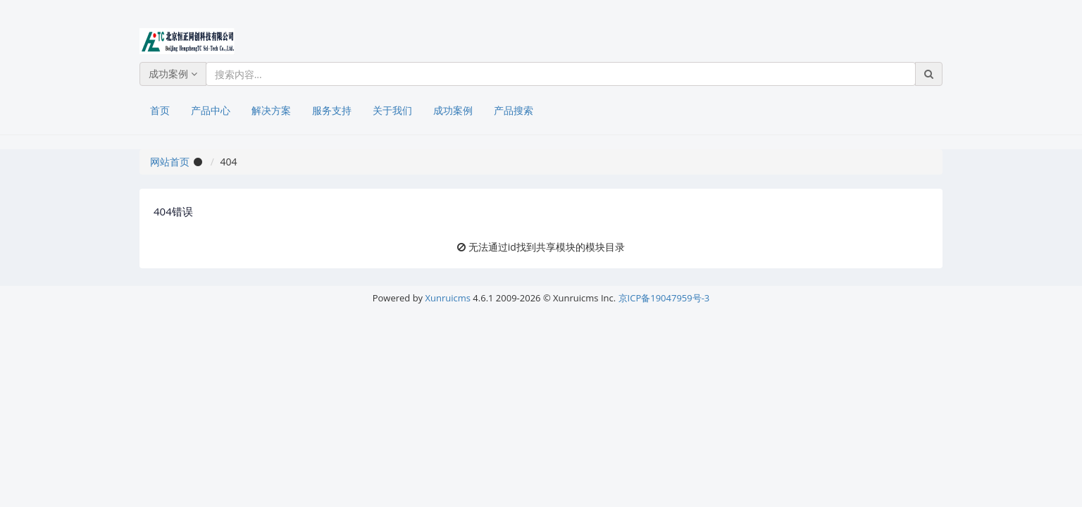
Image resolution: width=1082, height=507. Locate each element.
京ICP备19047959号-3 (664, 298)
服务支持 (332, 110)
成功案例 (173, 73)
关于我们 (392, 110)
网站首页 (169, 161)
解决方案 (271, 110)
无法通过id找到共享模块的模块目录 (546, 247)
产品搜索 (513, 110)
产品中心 (210, 110)
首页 (160, 110)
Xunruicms (448, 298)
